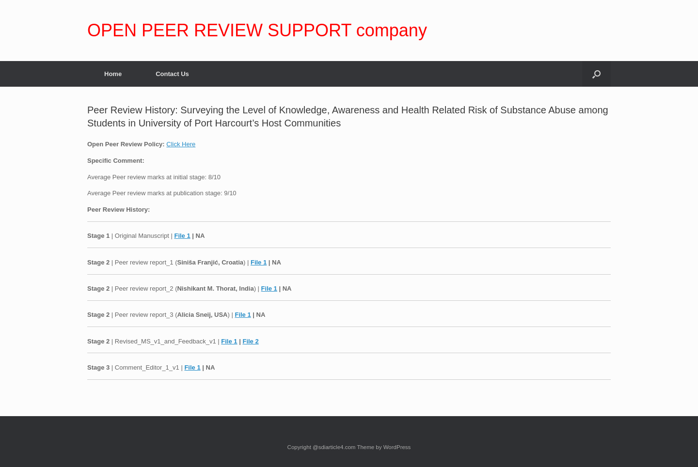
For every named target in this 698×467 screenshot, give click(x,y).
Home (113, 74)
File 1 (182, 235)
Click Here (180, 144)
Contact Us (172, 74)
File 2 (250, 341)
